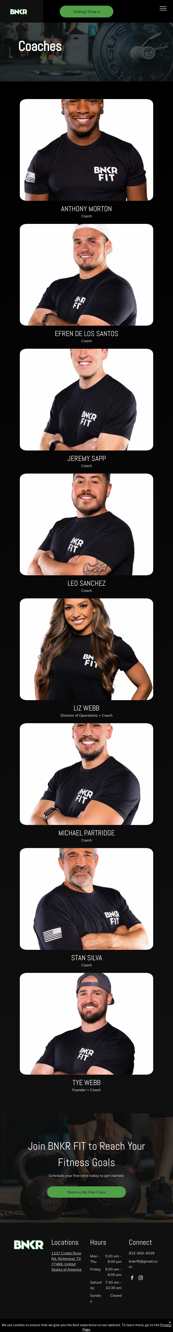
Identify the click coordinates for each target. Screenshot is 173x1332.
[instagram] (140, 1278)
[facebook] (132, 1278)
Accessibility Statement (86, 1330)
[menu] (163, 8)
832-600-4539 (142, 1253)
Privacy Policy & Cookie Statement (86, 1325)
